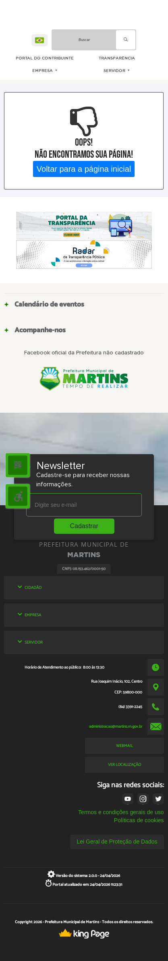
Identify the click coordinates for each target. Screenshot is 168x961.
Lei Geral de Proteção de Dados (117, 841)
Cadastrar (84, 526)
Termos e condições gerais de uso (121, 812)
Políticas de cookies (139, 820)
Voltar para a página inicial (84, 168)
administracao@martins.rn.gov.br (115, 726)
